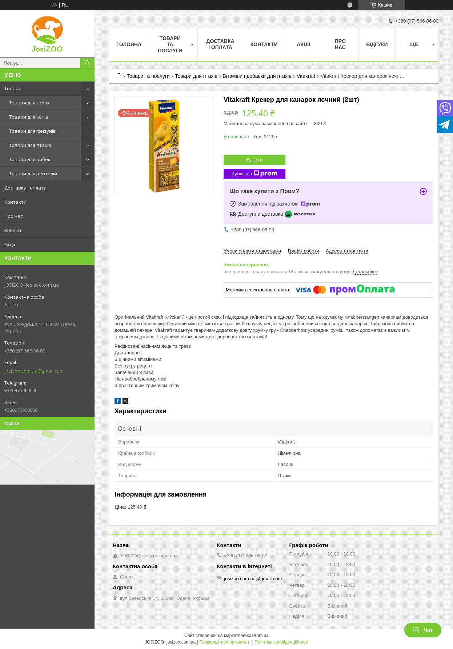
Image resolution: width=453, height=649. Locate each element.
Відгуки (12, 230)
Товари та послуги (170, 44)
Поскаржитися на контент (225, 642)
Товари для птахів (30, 145)
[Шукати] (87, 62)
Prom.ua (260, 635)
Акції (9, 244)
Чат (423, 630)
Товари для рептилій (33, 173)
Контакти (15, 202)
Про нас (13, 216)
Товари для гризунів (32, 131)
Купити (254, 159)
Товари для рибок (30, 159)
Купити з (254, 173)
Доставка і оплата (25, 187)
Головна (128, 44)
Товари (12, 88)
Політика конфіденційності (281, 642)
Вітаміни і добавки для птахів (257, 76)
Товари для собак (29, 102)
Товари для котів (28, 117)
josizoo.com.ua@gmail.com (34, 370)
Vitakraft (306, 76)
